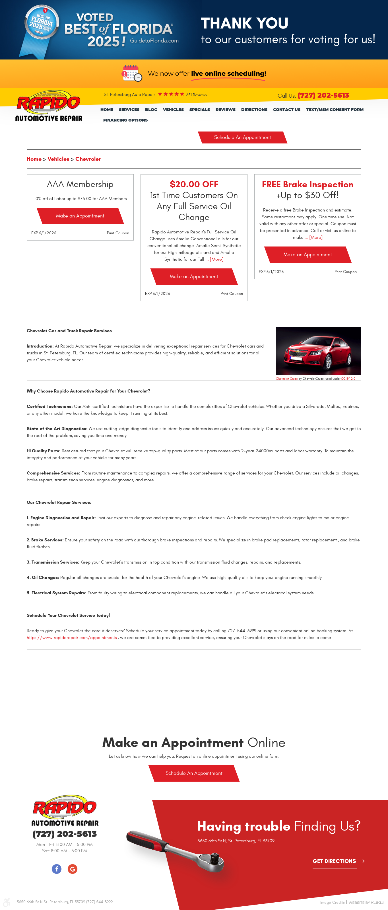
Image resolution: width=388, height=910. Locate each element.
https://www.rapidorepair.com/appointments (72, 637)
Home (106, 110)
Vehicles (173, 110)
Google (72, 869)
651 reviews (196, 95)
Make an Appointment (80, 216)
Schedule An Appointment (242, 137)
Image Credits (332, 902)
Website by (366, 902)
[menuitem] (106, 110)
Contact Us (286, 110)
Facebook (56, 869)
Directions (254, 110)
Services (129, 110)
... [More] (214, 259)
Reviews (226, 110)
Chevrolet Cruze (287, 379)
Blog (151, 110)
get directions (334, 861)
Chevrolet (88, 159)
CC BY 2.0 (348, 379)
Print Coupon (118, 233)
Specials (199, 110)
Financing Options (125, 120)
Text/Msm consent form (335, 110)
